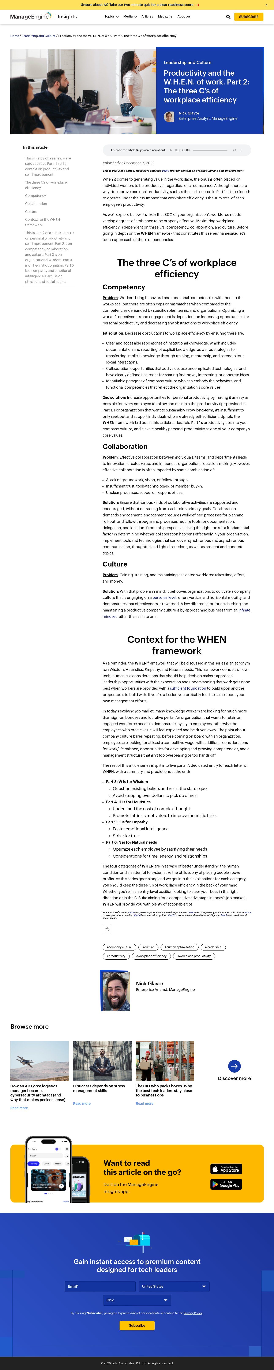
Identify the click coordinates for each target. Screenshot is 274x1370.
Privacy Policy (193, 1313)
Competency (35, 196)
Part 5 (171, 915)
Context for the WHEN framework (42, 222)
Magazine (165, 16)
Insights (67, 16)
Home (14, 36)
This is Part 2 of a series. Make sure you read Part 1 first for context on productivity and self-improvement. (48, 166)
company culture (120, 947)
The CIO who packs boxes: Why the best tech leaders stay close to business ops (164, 1090)
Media (128, 16)
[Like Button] (107, 929)
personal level (164, 597)
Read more (19, 1108)
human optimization (180, 947)
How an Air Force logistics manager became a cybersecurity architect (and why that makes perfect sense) (37, 1093)
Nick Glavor (189, 113)
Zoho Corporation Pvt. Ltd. (129, 1363)
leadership (214, 947)
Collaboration (36, 204)
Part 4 (137, 915)
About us (184, 16)
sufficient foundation (188, 688)
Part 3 (248, 912)
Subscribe (249, 17)
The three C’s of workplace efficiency (46, 185)
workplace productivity (195, 956)
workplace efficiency (152, 956)
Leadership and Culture (39, 36)
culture (149, 947)
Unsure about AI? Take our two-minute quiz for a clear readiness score (137, 5)
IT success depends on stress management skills (99, 1088)
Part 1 (165, 170)
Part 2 (191, 912)
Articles (147, 16)
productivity (117, 956)
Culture (31, 212)
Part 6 (224, 915)
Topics (110, 16)
